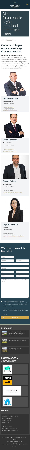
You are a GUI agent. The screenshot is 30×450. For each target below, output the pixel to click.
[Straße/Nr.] (15, 268)
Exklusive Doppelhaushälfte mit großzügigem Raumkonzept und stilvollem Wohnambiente (17, 333)
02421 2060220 (9, 108)
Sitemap (14, 446)
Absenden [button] (15, 317)
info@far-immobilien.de (10, 110)
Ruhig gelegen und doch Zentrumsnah (15, 349)
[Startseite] (15, 4)
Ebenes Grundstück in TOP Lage (17, 340)
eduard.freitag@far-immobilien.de (12, 192)
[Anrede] (7, 257)
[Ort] (22, 272)
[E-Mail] (22, 276)
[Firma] (15, 264)
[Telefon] (7, 276)
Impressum (5, 444)
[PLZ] (7, 272)
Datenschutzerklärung (13, 301)
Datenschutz (24, 444)
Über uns (9, 40)
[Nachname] (22, 260)
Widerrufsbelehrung (14, 444)
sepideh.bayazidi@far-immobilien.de (13, 236)
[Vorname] (7, 260)
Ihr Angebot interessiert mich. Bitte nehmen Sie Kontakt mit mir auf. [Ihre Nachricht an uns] (15, 288)
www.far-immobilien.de (11, 430)
